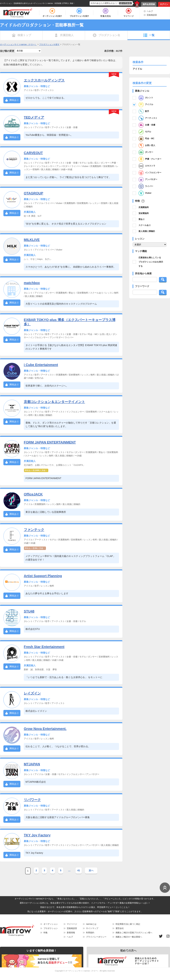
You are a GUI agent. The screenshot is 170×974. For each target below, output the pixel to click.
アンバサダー (148, 179)
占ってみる (125, 3)
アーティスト (148, 118)
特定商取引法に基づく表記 (128, 924)
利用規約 (90, 932)
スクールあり (145, 225)
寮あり (142, 219)
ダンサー (146, 152)
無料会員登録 (149, 4)
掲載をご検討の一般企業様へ (129, 937)
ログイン (164, 4)
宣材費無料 (144, 213)
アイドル (146, 104)
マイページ (72, 924)
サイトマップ (92, 928)
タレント (146, 97)
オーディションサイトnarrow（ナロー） (82, 971)
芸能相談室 (152, 15)
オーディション (51, 924)
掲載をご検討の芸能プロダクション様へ (134, 932)
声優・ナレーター (150, 159)
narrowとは (91, 924)
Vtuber (145, 193)
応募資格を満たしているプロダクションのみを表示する (151, 261)
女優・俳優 (147, 125)
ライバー (146, 186)
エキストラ (147, 165)
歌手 (144, 111)
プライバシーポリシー (96, 937)
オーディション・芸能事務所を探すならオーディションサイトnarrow (26, 3)
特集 (46, 932)
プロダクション (51, 928)
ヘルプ (150, 11)
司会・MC (146, 138)
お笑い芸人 (147, 145)
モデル (145, 131)
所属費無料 (144, 207)
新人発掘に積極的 (147, 231)
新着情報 (71, 932)
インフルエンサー (150, 172)
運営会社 (120, 928)
